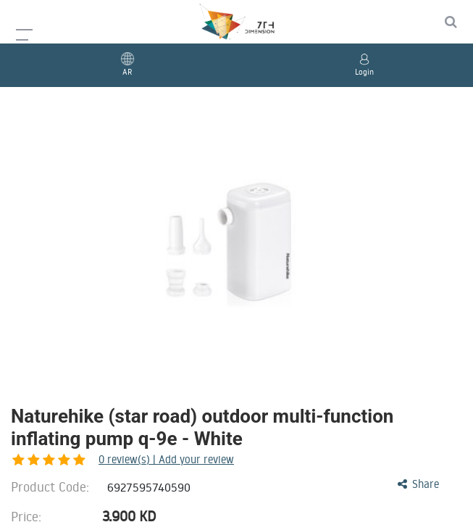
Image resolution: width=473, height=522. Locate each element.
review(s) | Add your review (90, 459)
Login (364, 72)
